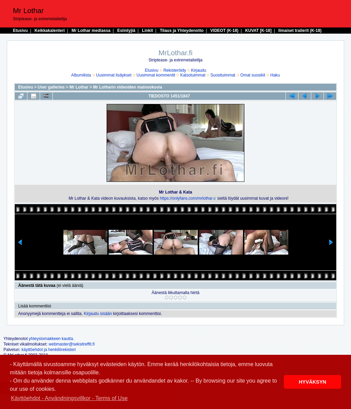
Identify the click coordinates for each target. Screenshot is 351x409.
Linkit (147, 30)
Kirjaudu (198, 70)
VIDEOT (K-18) (224, 30)
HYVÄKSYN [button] (312, 382)
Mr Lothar (78, 87)
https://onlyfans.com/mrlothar (186, 198)
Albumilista (81, 75)
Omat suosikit (252, 75)
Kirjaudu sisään (98, 313)
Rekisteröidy (175, 70)
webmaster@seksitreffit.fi (72, 344)
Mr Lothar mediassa (91, 30)
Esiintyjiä (126, 30)
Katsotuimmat (192, 75)
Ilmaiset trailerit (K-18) (300, 30)
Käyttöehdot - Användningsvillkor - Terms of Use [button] (69, 398)
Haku (275, 75)
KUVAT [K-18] (258, 30)
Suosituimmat (222, 75)
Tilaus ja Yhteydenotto (182, 30)
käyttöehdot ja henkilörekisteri (49, 349)
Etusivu (20, 30)
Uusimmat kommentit (155, 75)
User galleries (51, 87)
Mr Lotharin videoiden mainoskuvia (127, 87)
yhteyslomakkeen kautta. (51, 338)
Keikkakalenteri (50, 30)
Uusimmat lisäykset (113, 75)
